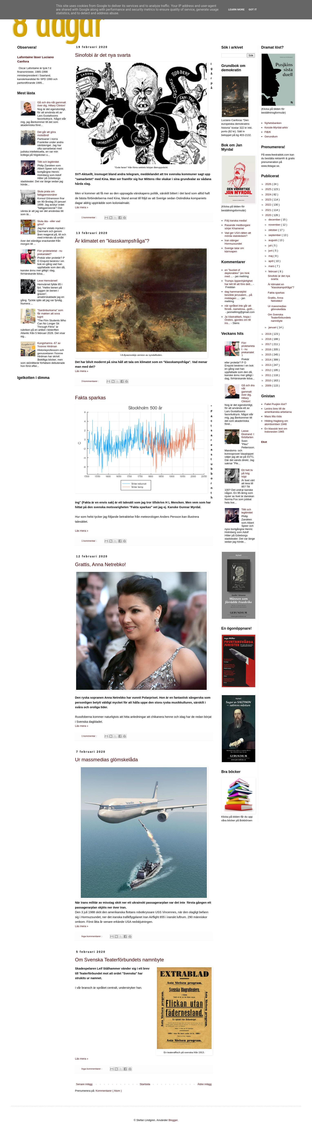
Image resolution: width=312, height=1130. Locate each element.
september (275, 235)
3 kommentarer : (90, 381)
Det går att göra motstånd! (46, 133)
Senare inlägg (84, 1084)
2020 (268, 215)
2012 (268, 370)
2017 (268, 344)
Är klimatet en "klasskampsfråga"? (112, 241)
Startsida (145, 1084)
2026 (268, 184)
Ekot (264, 441)
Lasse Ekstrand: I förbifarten (247, 434)
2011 (268, 375)
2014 (268, 359)
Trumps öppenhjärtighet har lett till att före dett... (239, 282)
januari (273, 327)
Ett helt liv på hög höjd (247, 473)
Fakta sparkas (90, 397)
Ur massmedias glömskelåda (106, 759)
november (275, 224)
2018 (268, 339)
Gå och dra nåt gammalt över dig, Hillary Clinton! (51, 104)
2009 (268, 385)
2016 (268, 349)
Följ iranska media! (236, 220)
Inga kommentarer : (92, 936)
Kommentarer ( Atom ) (109, 1090)
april (271, 261)
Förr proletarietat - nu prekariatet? (49, 252)
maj (271, 255)
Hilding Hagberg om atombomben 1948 (276, 422)
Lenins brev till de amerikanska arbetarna (278, 410)
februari (273, 271)
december (275, 219)
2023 (268, 199)
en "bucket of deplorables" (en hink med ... (237, 273)
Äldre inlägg (205, 1084)
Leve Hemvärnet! (47, 280)
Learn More (236, 9)
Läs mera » (81, 207)
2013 (268, 364)
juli (271, 245)
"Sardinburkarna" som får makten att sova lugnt (50, 313)
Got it (253, 9)
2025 (268, 189)
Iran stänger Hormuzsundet (233, 242)
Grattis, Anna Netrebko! (100, 564)
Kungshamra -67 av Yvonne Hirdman (48, 345)
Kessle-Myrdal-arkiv (276, 127)
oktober (273, 230)
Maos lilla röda (273, 416)
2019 (268, 333)
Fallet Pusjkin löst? (275, 404)
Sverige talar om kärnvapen (234, 250)
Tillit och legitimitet (48, 161)
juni (271, 250)
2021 (268, 210)
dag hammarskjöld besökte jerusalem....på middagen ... (238, 294)
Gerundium (271, 136)
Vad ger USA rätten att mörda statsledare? (238, 234)
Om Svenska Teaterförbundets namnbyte (119, 959)
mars (272, 266)
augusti (273, 240)
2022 (268, 204)
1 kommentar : (89, 217)
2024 (268, 194)
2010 (268, 380)
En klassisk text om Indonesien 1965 (275, 430)
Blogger (173, 1120)
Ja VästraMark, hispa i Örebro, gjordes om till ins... (238, 320)
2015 (268, 354)
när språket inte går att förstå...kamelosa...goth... (239, 307)
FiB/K (267, 132)
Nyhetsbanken (272, 123)
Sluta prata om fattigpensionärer (47, 193)
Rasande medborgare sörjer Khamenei (237, 227)
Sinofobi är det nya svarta (103, 55)
